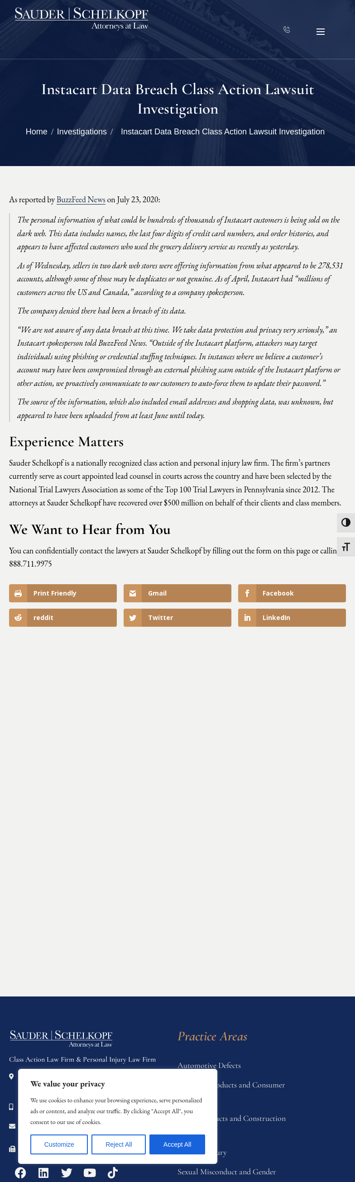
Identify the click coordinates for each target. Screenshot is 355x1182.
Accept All (177, 1144)
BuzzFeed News (81, 199)
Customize (59, 1144)
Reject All (119, 1144)
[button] (321, 31)
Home (37, 131)
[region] (117, 1116)
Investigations (82, 131)
